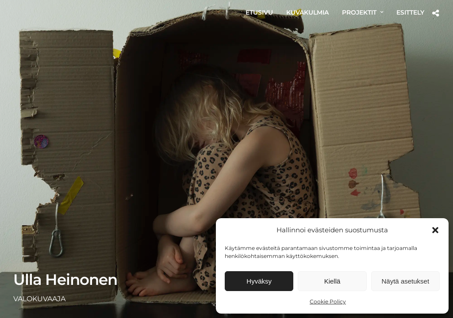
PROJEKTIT (359, 12)
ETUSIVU (259, 12)
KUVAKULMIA (307, 12)
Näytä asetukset (406, 281)
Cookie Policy (328, 301)
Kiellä (332, 281)
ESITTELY (410, 12)
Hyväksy (259, 281)
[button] (435, 230)
